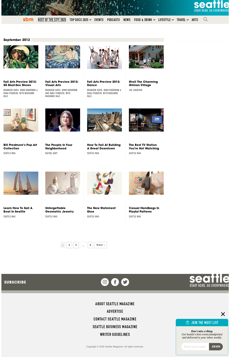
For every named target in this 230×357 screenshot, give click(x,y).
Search (206, 19)
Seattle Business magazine (115, 326)
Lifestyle (164, 20)
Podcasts (113, 20)
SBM (28, 19)
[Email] (195, 346)
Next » (101, 245)
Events (99, 20)
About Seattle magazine (115, 303)
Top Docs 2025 (79, 20)
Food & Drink (143, 20)
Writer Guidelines (115, 334)
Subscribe (15, 282)
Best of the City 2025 (52, 20)
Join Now (216, 346)
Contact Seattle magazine (115, 319)
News (126, 20)
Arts (195, 20)
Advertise (115, 311)
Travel (181, 20)
